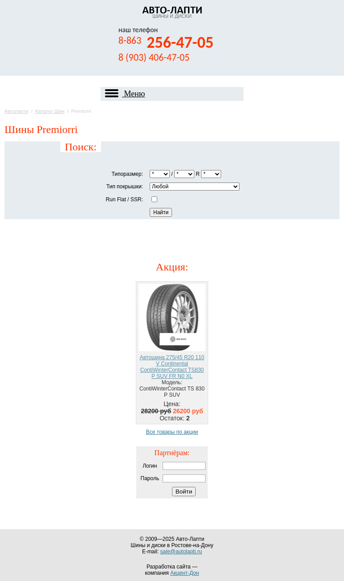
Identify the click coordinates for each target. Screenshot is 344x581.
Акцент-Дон (184, 573)
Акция (170, 267)
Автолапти (16, 111)
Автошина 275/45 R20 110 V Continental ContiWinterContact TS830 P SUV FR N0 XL (172, 366)
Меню (125, 94)
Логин (150, 466)
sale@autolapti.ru (181, 551)
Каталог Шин (49, 111)
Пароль (150, 478)
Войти (184, 491)
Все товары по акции (172, 432)
